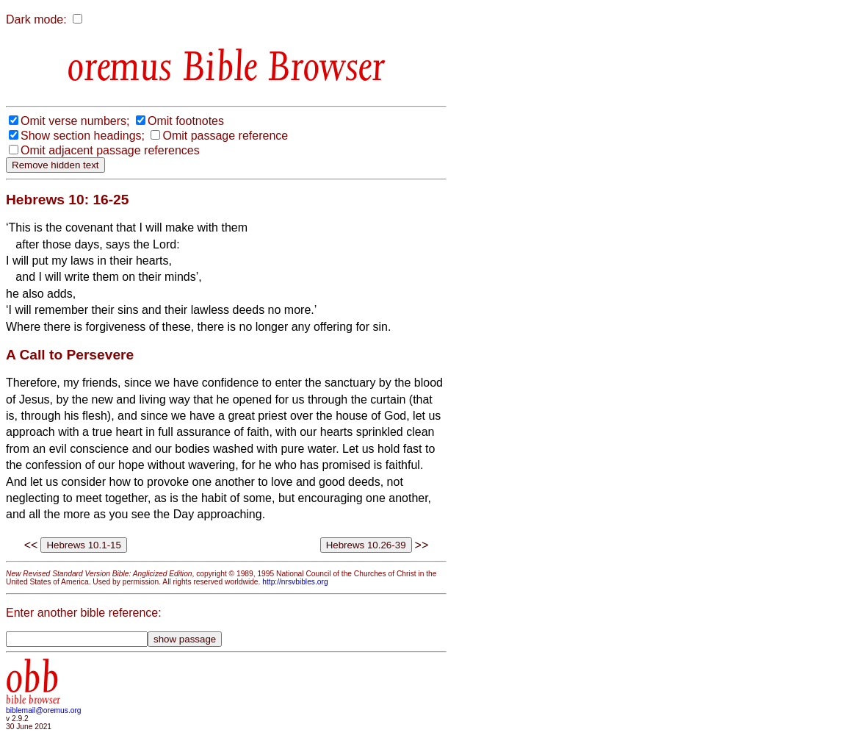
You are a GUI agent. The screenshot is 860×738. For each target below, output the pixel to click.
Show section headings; (83, 135)
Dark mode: (36, 19)
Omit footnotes (186, 121)
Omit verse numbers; (75, 121)
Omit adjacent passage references (110, 150)
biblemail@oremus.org (44, 710)
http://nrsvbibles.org (295, 582)
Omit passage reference (225, 135)
